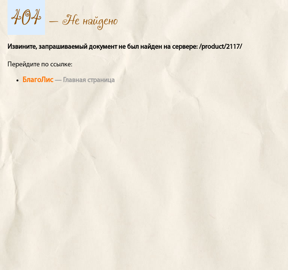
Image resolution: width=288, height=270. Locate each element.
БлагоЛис (37, 80)
